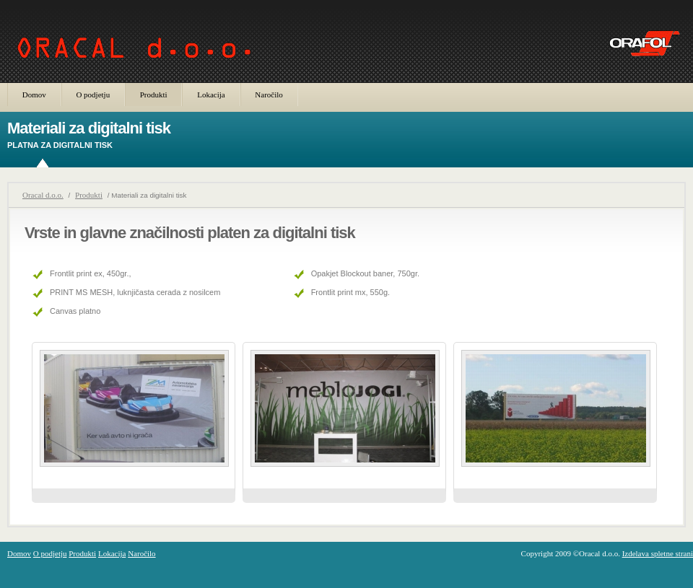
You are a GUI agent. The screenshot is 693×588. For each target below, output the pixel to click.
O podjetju (93, 94)
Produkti (153, 94)
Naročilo (268, 94)
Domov (34, 94)
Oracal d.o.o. (43, 194)
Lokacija (211, 94)
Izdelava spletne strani (657, 553)
